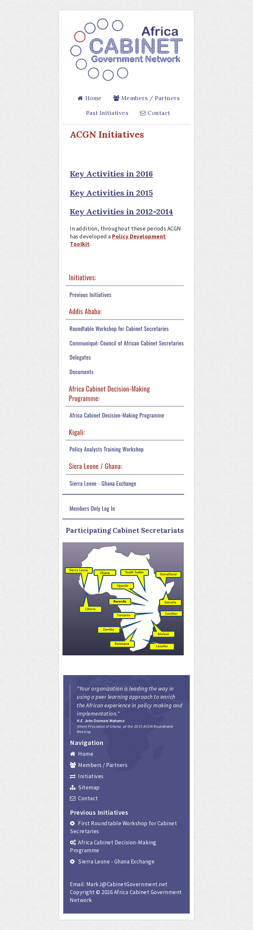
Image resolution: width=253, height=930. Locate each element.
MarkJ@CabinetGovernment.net (127, 884)
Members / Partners (146, 98)
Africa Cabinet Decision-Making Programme (117, 415)
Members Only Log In (92, 508)
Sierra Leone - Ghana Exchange (103, 483)
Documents (82, 372)
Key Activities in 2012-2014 (121, 211)
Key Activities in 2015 (111, 193)
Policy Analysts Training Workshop (107, 449)
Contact (154, 113)
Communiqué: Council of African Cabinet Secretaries (127, 343)
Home (89, 98)
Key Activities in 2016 (111, 174)
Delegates (80, 357)
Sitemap (85, 787)
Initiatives (87, 776)
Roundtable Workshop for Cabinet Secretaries (119, 329)
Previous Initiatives (90, 295)
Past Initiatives (107, 113)
